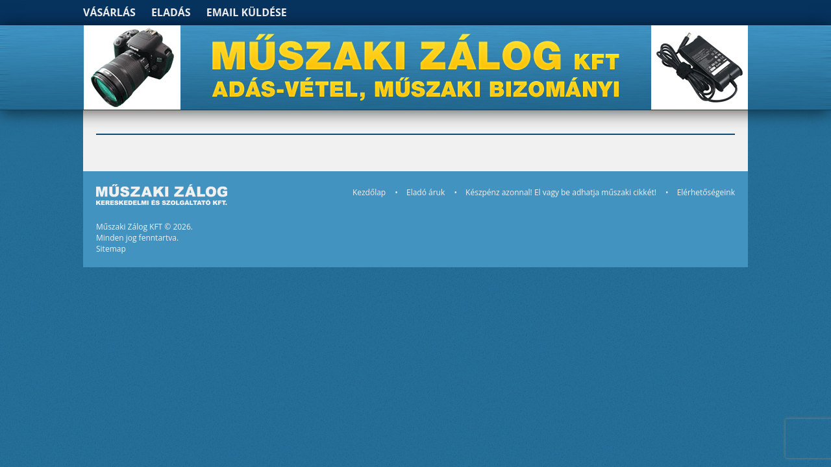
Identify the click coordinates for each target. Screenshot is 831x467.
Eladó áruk (425, 192)
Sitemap (111, 248)
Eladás (171, 12)
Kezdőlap (369, 192)
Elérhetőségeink (706, 192)
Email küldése (246, 12)
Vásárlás (109, 12)
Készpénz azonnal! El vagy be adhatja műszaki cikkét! (560, 192)
